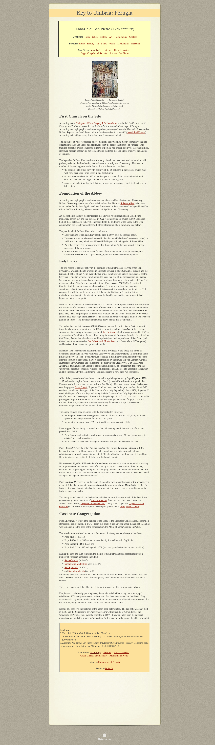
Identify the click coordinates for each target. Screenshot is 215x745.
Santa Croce (81, 387)
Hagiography (121, 37)
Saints (104, 43)
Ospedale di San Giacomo (93, 503)
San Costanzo (109, 332)
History (103, 37)
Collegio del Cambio (129, 506)
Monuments (123, 43)
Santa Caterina (71, 560)
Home (87, 37)
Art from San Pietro (119, 53)
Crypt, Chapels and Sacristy (94, 53)
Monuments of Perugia (109, 662)
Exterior (107, 50)
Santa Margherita (77, 571)
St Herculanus (110, 123)
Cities (95, 37)
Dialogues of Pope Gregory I (89, 123)
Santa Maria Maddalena (75, 564)
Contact (133, 37)
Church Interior (121, 50)
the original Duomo (136, 132)
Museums (135, 43)
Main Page (96, 50)
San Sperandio (71, 567)
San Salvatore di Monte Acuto (102, 341)
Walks (112, 43)
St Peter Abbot (127, 203)
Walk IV (109, 668)
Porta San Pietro (99, 500)
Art (110, 37)
